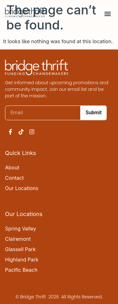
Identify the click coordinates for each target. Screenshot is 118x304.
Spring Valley (20, 228)
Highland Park (21, 259)
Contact (14, 178)
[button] (108, 14)
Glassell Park (20, 249)
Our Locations (21, 188)
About (12, 167)
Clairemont (18, 239)
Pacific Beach (21, 270)
